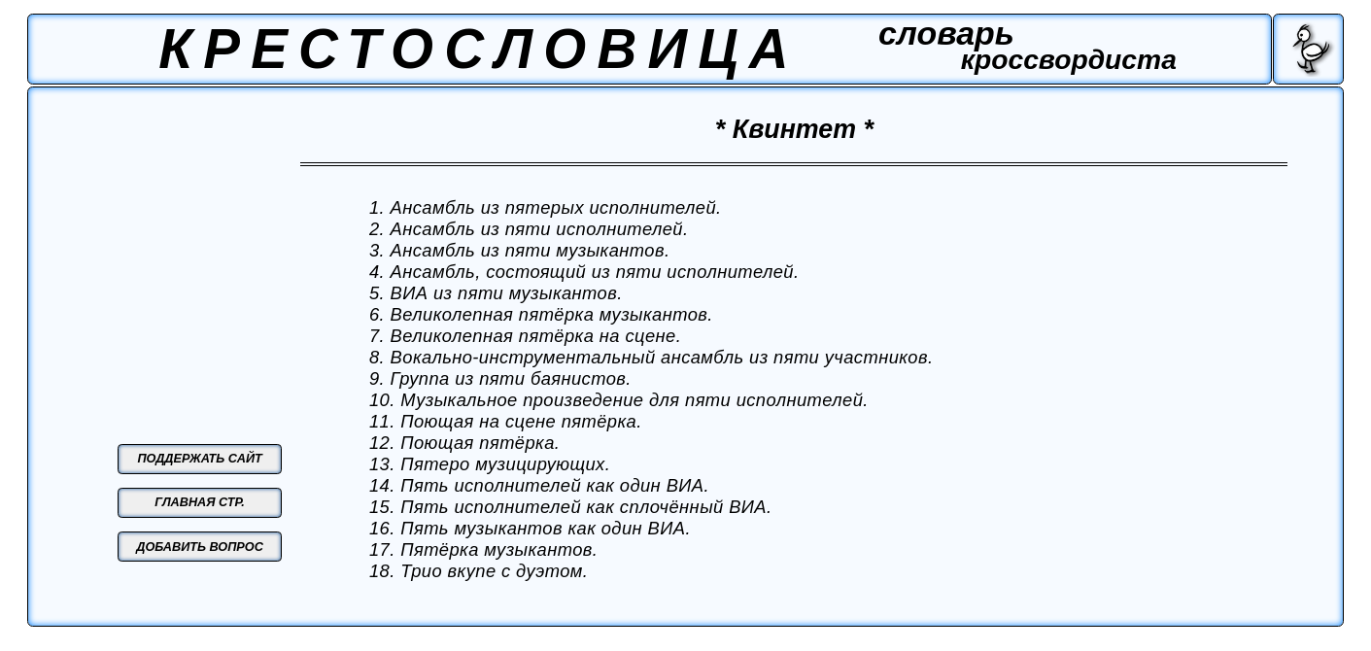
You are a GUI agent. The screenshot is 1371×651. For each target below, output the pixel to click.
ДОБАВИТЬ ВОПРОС (199, 547)
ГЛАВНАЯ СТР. (199, 502)
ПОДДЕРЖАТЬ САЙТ (199, 458)
